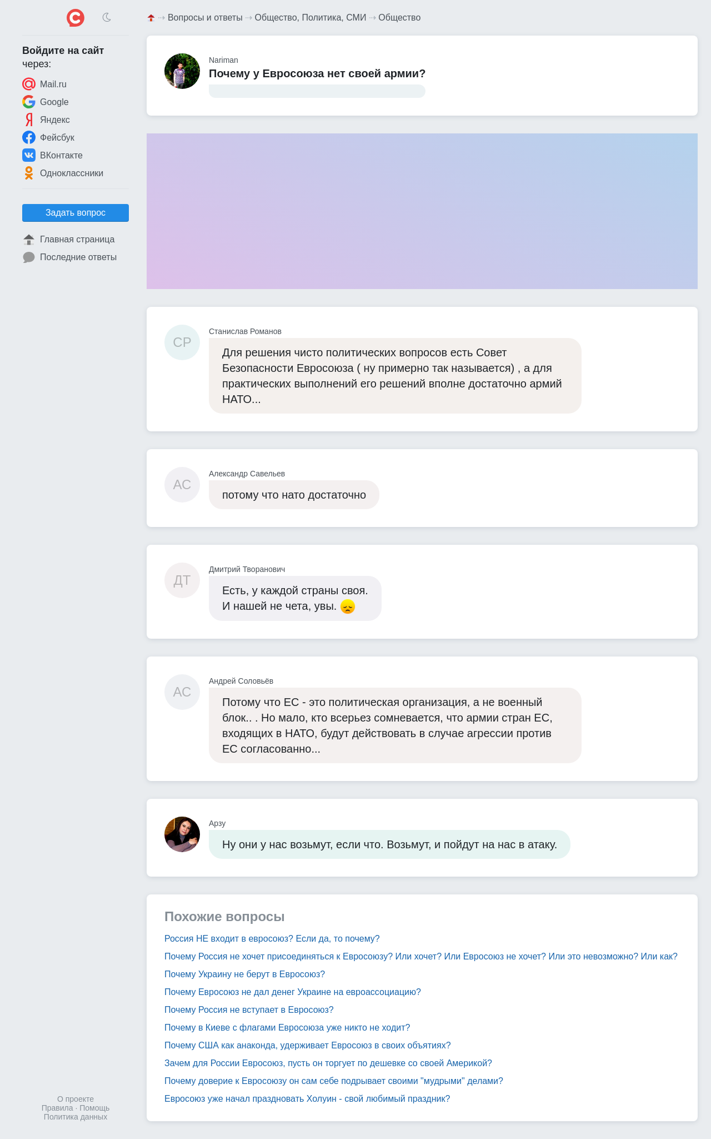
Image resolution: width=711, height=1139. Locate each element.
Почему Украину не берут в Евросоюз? (244, 974)
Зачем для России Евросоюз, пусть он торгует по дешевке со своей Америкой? (328, 1063)
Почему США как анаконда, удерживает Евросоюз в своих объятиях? (307, 1045)
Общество (399, 17)
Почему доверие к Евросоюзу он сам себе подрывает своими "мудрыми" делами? (333, 1081)
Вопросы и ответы (205, 17)
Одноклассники (62, 173)
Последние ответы (69, 257)
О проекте (75, 1099)
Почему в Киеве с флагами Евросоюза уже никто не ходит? (287, 1027)
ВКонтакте (52, 155)
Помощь (94, 1107)
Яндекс (46, 119)
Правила (57, 1107)
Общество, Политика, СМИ (311, 17)
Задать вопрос (76, 212)
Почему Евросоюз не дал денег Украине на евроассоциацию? (292, 992)
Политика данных (75, 1116)
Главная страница (68, 239)
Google (45, 101)
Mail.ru (44, 84)
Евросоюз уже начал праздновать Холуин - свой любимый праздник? (307, 1098)
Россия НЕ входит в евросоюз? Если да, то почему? (272, 938)
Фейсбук (48, 137)
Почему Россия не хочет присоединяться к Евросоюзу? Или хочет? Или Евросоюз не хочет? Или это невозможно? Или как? (421, 956)
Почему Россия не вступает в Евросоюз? (249, 1009)
